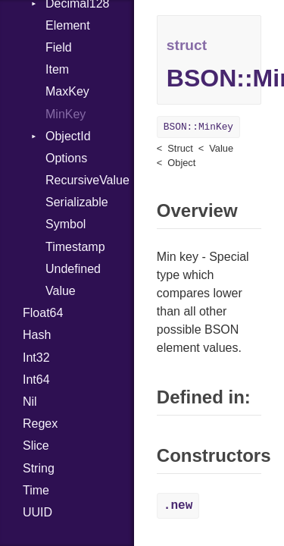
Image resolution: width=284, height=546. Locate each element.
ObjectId (68, 136)
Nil (30, 401)
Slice (36, 445)
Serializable (76, 202)
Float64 (43, 312)
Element (67, 25)
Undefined (73, 268)
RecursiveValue (87, 180)
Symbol (65, 224)
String (39, 468)
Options (66, 158)
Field (58, 47)
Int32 (36, 357)
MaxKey (67, 91)
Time (36, 490)
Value (60, 290)
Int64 (36, 379)
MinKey (65, 114)
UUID (37, 512)
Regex (40, 423)
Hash (37, 334)
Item (57, 69)
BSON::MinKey (198, 127)
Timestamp (75, 246)
